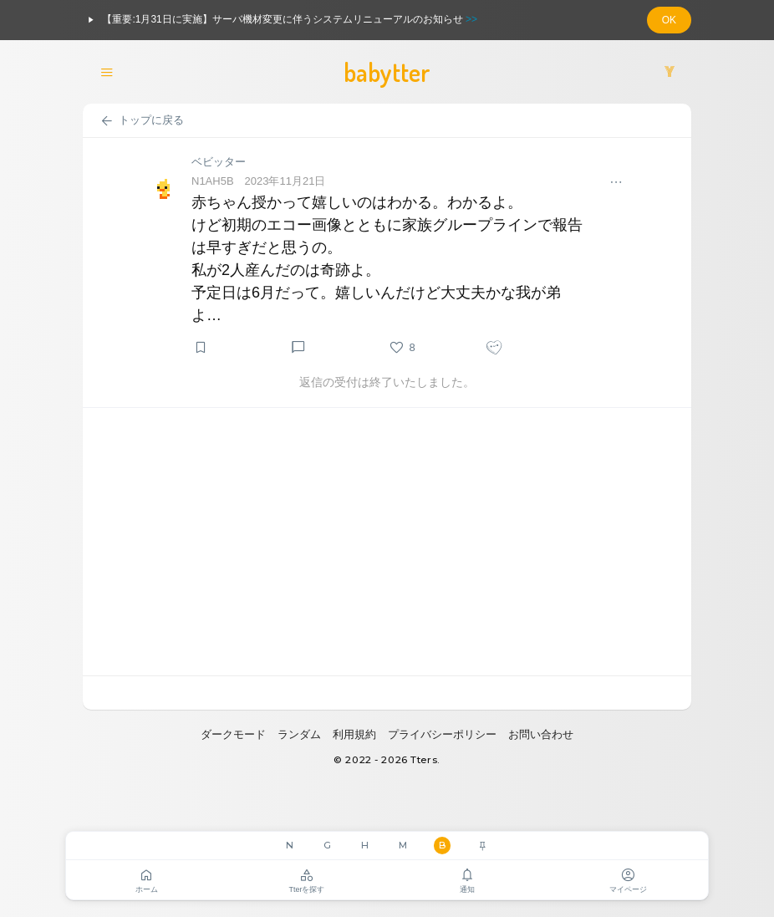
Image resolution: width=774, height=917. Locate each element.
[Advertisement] (387, 542)
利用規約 (354, 734)
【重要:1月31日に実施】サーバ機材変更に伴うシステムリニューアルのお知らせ (280, 20)
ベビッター (218, 161)
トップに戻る (141, 121)
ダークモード (233, 734)
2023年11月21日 (285, 181)
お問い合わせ (540, 734)
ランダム (299, 734)
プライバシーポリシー (442, 734)
